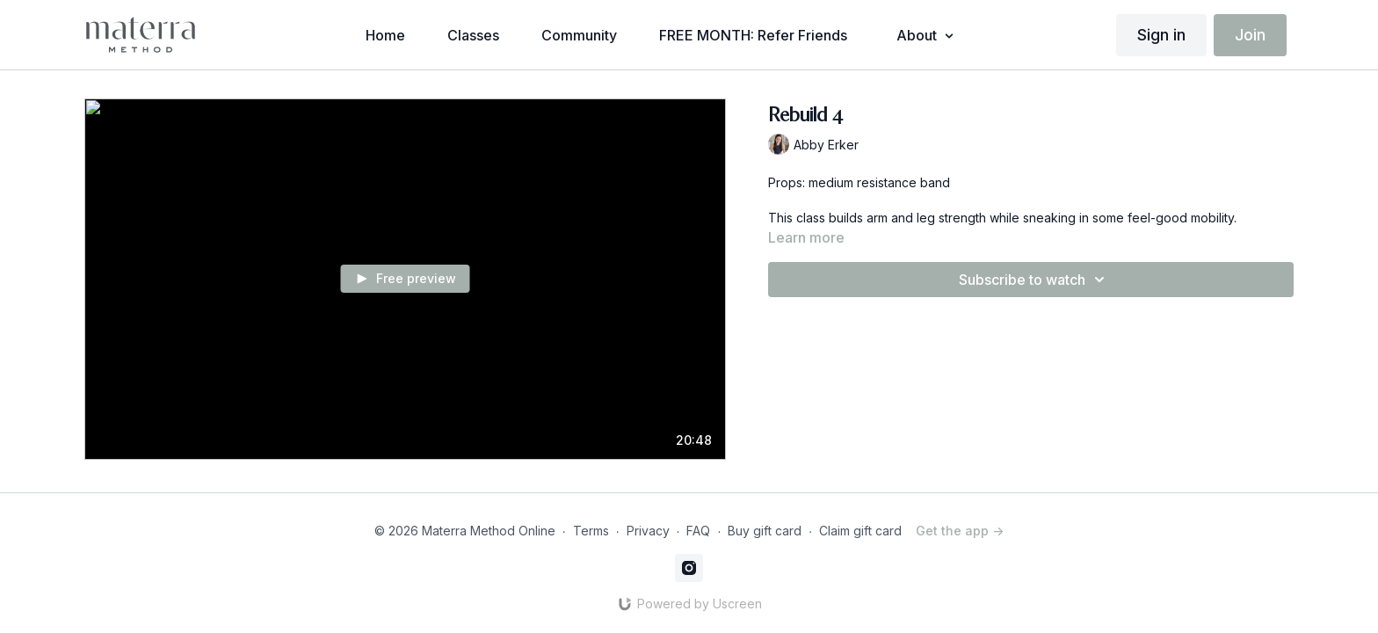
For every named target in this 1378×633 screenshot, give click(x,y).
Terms (591, 530)
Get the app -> (960, 530)
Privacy (648, 530)
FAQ (698, 530)
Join (1250, 34)
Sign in (1161, 34)
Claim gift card (860, 530)
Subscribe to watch (1034, 279)
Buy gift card (764, 530)
